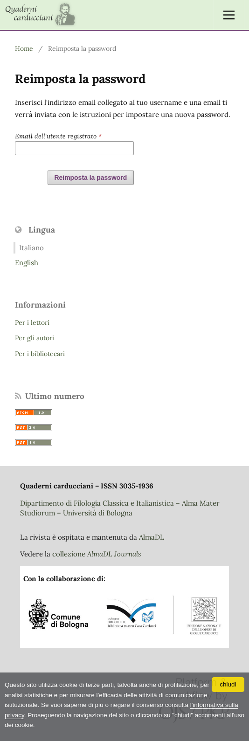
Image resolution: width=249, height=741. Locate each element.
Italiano (31, 247)
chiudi (228, 684)
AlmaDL (151, 537)
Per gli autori (34, 338)
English (26, 262)
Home (24, 48)
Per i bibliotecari (40, 354)
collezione (96, 553)
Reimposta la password (91, 177)
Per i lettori (32, 322)
